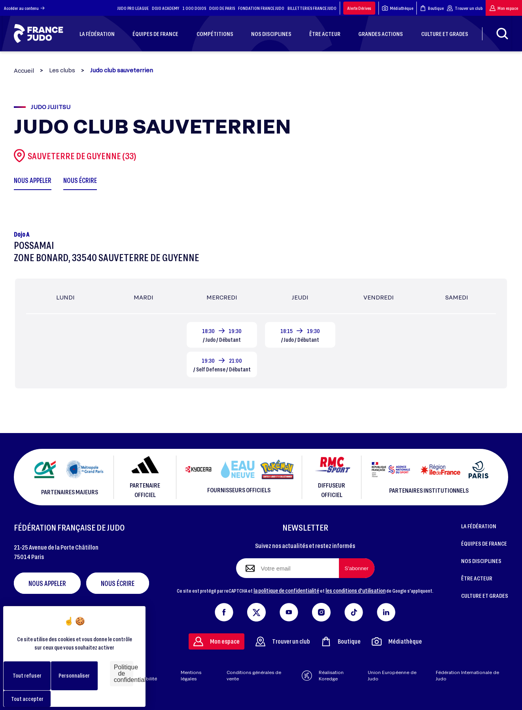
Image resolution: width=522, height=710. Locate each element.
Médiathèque (397, 8)
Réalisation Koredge (323, 676)
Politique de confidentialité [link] (123, 673)
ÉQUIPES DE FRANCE (484, 543)
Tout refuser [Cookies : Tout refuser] (27, 675)
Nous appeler (47, 583)
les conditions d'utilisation (355, 590)
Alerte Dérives (359, 8)
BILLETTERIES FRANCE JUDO (312, 8)
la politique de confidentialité (286, 590)
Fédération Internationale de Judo (467, 676)
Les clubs (62, 70)
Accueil (24, 70)
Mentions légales (191, 676)
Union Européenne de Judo (392, 676)
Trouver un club (464, 8)
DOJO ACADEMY (165, 8)
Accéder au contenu (24, 8)
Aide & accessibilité (143, 676)
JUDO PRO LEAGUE (133, 8)
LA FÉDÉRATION (478, 525)
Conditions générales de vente (254, 676)
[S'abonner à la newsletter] (356, 568)
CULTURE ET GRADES (484, 595)
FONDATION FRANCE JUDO (261, 8)
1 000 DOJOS (194, 8)
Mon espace (504, 8)
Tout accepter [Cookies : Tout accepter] (27, 698)
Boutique (432, 8)
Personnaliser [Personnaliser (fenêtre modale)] (74, 675)
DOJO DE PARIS (222, 8)
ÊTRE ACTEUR (476, 578)
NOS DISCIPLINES (481, 560)
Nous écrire (117, 583)
